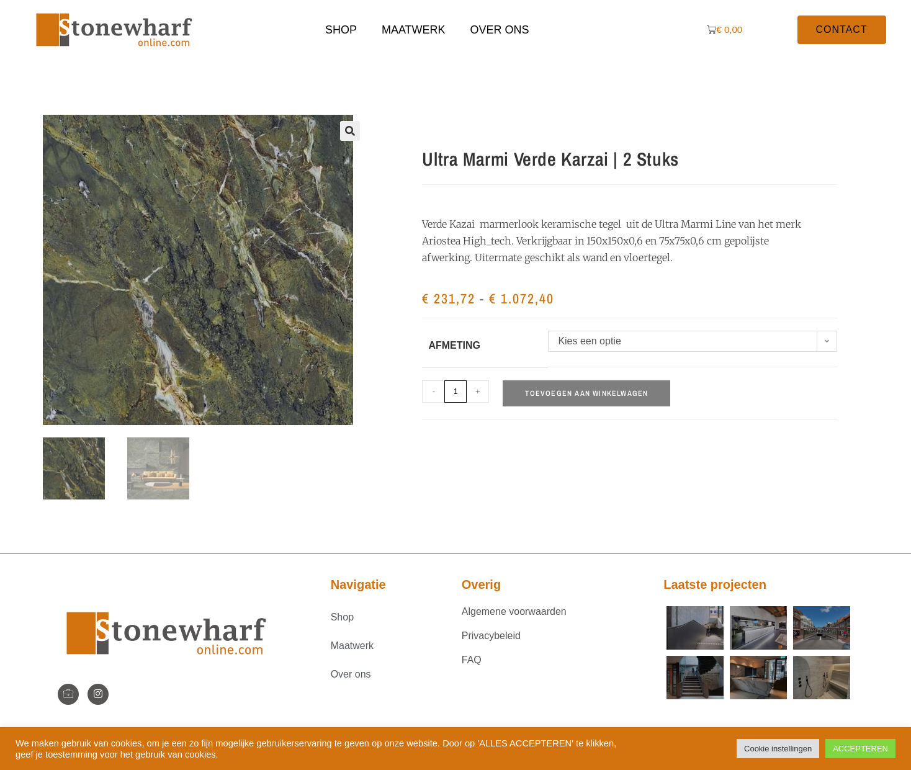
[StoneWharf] (68, 694)
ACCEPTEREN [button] (860, 748)
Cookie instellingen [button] (778, 748)
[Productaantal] (455, 391)
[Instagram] (98, 694)
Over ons (499, 30)
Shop (341, 30)
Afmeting (454, 345)
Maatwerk (414, 30)
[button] (350, 131)
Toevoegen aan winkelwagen (586, 393)
